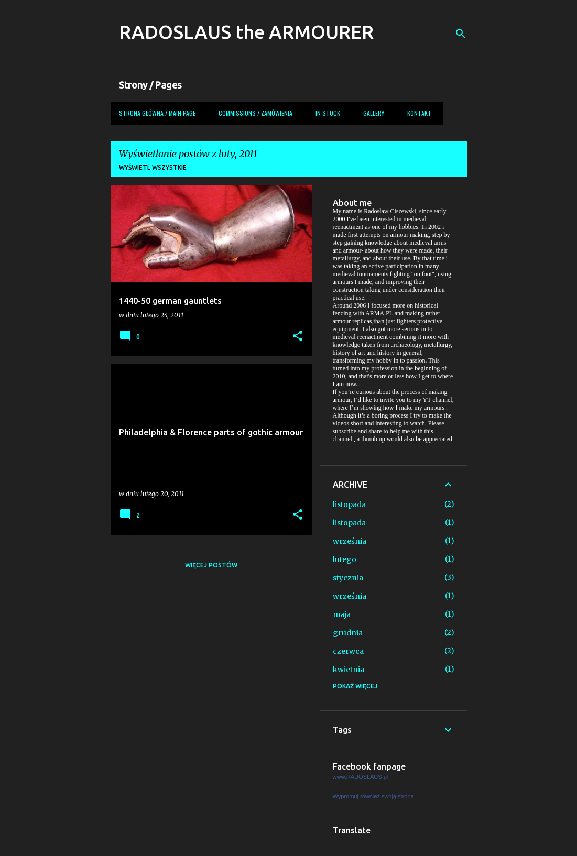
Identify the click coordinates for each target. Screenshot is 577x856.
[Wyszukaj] (460, 33)
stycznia (348, 578)
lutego (344, 559)
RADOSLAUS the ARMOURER (246, 31)
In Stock (327, 112)
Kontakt (419, 112)
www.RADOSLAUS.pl (360, 777)
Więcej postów (211, 565)
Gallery (373, 112)
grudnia (348, 633)
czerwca (348, 651)
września (349, 541)
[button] (297, 337)
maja (342, 614)
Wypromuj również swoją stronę (373, 796)
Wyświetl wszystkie (153, 167)
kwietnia (348, 669)
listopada (349, 504)
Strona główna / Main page (157, 112)
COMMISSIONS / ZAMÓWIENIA (255, 112)
